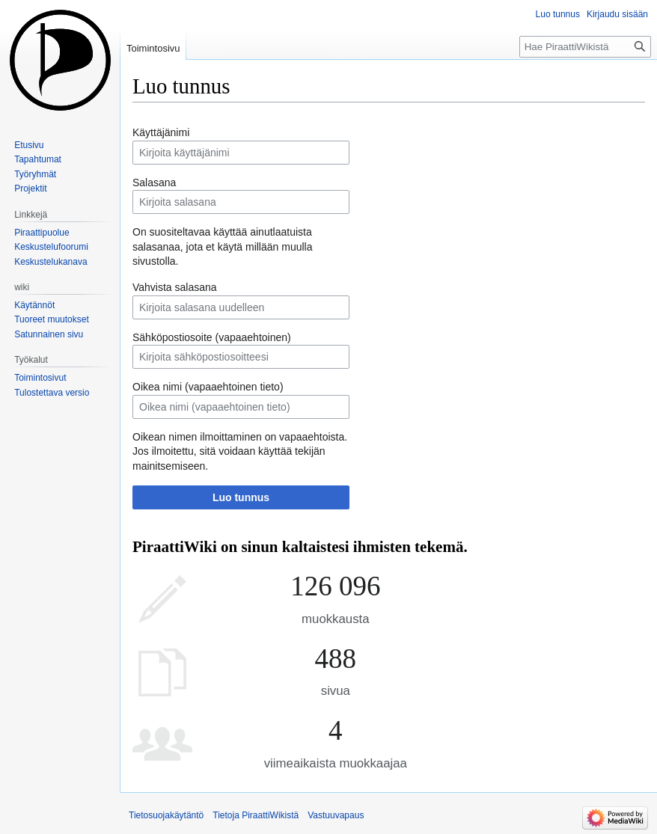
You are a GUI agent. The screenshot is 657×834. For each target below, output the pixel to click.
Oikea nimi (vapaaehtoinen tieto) (208, 387)
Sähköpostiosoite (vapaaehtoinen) (211, 337)
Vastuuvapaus (336, 815)
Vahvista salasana (174, 287)
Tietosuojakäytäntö (166, 815)
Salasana (154, 182)
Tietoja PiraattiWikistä (256, 815)
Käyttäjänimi (160, 132)
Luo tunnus (241, 497)
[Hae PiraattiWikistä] (585, 47)
